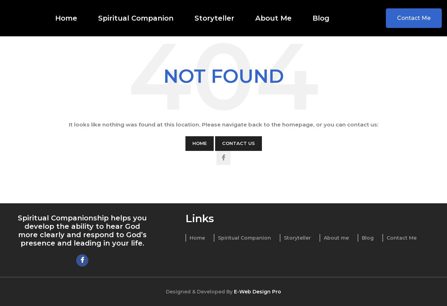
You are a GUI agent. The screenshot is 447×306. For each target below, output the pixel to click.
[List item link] (195, 238)
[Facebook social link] (223, 158)
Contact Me (414, 18)
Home (199, 143)
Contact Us (238, 143)
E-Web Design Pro (257, 292)
